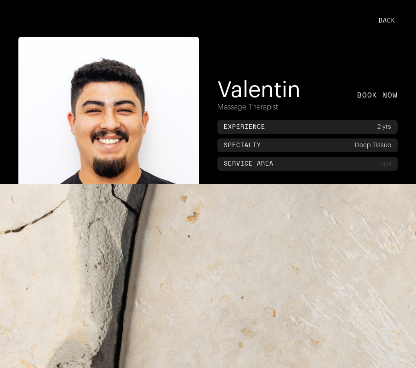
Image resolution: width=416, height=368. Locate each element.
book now (377, 95)
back (387, 20)
